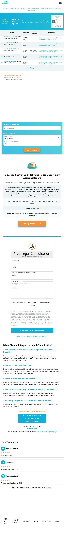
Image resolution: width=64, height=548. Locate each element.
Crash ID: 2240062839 (9, 55)
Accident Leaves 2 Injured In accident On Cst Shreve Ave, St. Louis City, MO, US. (50, 38)
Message (14, 288)
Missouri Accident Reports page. (46, 432)
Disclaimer (46, 521)
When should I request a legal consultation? (32, 336)
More (32, 68)
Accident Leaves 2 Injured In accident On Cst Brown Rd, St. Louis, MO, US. (50, 57)
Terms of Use (14, 325)
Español (58, 521)
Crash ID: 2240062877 (9, 43)
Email (14, 275)
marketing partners (42, 313)
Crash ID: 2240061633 (9, 49)
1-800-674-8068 (32, 418)
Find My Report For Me (32, 224)
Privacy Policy (15, 521)
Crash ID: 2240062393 (9, 61)
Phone (14, 267)
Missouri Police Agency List (35, 8)
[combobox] (32, 283)
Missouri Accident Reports (17, 8)
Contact (26, 521)
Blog (36, 521)
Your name (15, 260)
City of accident (17, 281)
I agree (33, 305)
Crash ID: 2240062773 (9, 36)
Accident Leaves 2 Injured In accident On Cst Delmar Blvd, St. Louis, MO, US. (50, 44)
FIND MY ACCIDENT (32, 150)
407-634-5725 (32, 428)
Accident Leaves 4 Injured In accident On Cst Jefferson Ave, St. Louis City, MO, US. (50, 50)
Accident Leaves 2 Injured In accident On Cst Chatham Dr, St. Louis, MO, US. (50, 63)
